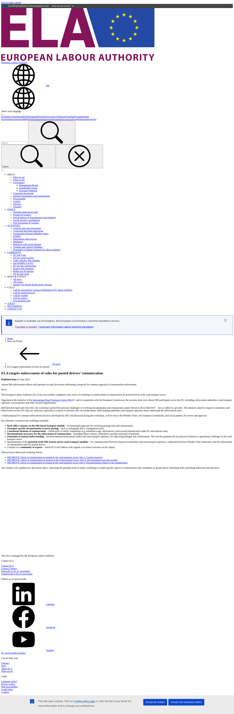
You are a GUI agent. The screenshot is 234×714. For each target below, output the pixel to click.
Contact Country (9, 568)
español (22, 116)
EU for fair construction (24, 266)
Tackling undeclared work (25, 212)
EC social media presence (13, 653)
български (14, 116)
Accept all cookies (155, 702)
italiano (85, 116)
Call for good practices (24, 292)
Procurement (19, 198)
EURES (17, 236)
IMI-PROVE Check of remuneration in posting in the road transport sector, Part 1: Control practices (55, 457)
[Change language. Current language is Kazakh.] (25, 85)
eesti (48, 116)
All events (18, 282)
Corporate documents (23, 193)
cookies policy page (84, 701)
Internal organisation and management (31, 196)
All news (17, 279)
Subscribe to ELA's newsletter (15, 571)
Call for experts (20, 295)
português (49, 119)
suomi (86, 119)
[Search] (51, 132)
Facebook (28, 627)
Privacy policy (8, 684)
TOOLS (11, 303)
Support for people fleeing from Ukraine (32, 284)
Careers (16, 201)
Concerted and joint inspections (28, 231)
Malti (25, 119)
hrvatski (78, 116)
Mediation (18, 241)
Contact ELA (7, 566)
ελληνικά (54, 116)
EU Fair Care (19, 255)
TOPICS (11, 209)
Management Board (28, 185)
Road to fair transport (23, 268)
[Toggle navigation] (2, 170)
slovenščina (77, 119)
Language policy (9, 681)
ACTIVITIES (13, 225)
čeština (29, 116)
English (5, 116)
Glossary (17, 207)
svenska (92, 119)
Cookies (5, 692)
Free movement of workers (26, 223)
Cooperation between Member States (31, 233)
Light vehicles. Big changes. (26, 260)
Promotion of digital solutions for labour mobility (36, 249)
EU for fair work (21, 274)
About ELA (6, 668)
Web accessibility (9, 686)
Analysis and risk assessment (27, 228)
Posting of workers (22, 215)
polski (42, 119)
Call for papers (20, 298)
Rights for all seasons (23, 271)
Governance (19, 182)
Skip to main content (11, 2)
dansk (35, 116)
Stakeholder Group (28, 188)
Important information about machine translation (66, 326)
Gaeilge (70, 116)
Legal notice (7, 689)
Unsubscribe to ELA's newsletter (17, 574)
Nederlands (33, 119)
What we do (19, 180)
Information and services (25, 239)
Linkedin (28, 604)
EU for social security (23, 258)
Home (10, 338)
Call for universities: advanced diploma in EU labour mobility (42, 290)
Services (17, 204)
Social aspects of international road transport (34, 217)
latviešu (5, 119)
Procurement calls (21, 301)
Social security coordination (26, 220)
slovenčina (66, 119)
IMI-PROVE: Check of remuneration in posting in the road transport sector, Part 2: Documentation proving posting (62, 460)
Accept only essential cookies (186, 702)
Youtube (27, 650)
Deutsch (42, 116)
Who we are (19, 177)
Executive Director (28, 190)
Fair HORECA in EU (23, 263)
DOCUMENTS (14, 306)
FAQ (3, 666)
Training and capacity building (27, 247)
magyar (19, 119)
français (63, 116)
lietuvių (12, 119)
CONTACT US (14, 309)
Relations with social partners (27, 244)
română (57, 119)
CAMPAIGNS (14, 252)
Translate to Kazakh (26, 326)
